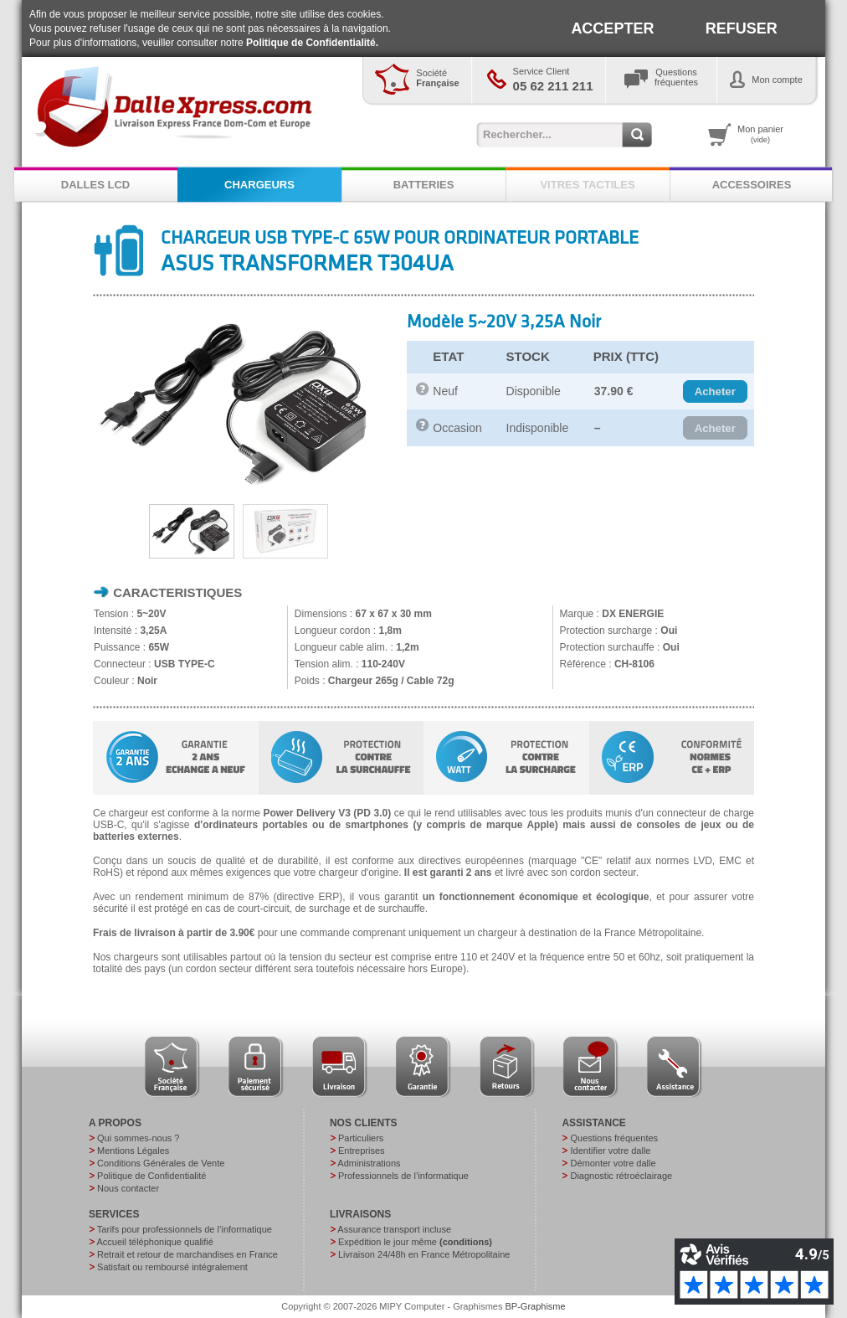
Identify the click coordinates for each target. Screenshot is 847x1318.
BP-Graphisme (536, 1306)
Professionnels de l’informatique (403, 1176)
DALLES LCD (95, 184)
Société (437, 78)
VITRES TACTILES (587, 184)
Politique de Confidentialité (151, 1176)
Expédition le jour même (415, 1242)
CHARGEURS (259, 184)
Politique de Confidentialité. (312, 43)
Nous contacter (128, 1188)
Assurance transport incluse (394, 1229)
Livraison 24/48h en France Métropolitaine (424, 1254)
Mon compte (777, 80)
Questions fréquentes (614, 1138)
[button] (715, 392)
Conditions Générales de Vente (160, 1163)
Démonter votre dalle (612, 1163)
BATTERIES (423, 184)
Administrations (368, 1163)
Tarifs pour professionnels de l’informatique (184, 1229)
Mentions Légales (133, 1151)
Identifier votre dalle (610, 1151)
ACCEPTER (612, 28)
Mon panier (760, 134)
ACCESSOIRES (752, 184)
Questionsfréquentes (676, 77)
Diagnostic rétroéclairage (621, 1176)
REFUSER (742, 28)
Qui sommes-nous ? (138, 1138)
